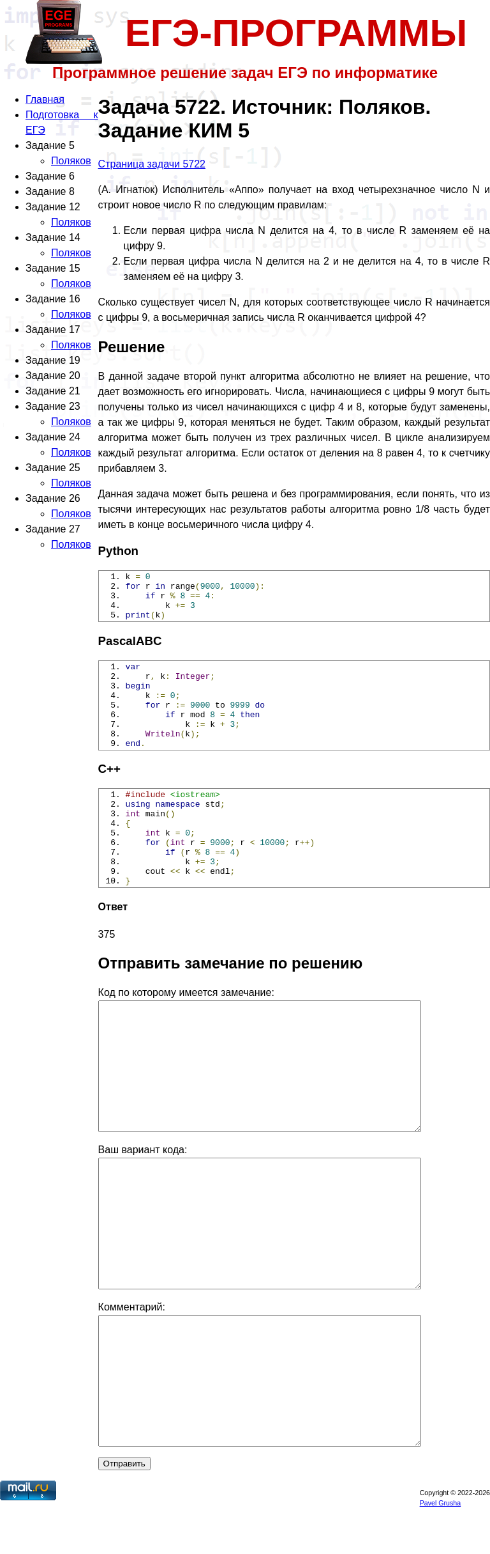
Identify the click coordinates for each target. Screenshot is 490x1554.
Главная (45, 99)
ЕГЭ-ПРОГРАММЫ (296, 33)
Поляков (71, 160)
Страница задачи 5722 (151, 164)
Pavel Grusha (440, 1549)
